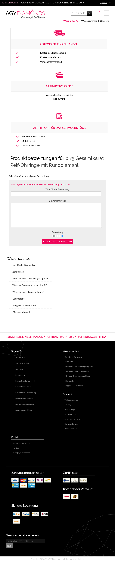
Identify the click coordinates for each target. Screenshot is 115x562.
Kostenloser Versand (50, 57)
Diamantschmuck (21, 312)
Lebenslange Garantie (24, 398)
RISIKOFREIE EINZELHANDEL (59, 44)
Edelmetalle (18, 298)
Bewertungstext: (57, 200)
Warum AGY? (70, 20)
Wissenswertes (89, 20)
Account (104, 2)
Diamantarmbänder (72, 429)
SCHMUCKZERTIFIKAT (93, 336)
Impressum (20, 375)
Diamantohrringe (71, 424)
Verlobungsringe (71, 400)
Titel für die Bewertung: (57, 189)
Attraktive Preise (22, 363)
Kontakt (16, 448)
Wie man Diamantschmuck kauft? (29, 285)
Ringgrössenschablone (24, 305)
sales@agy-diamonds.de (22, 453)
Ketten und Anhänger (73, 419)
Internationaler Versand (25, 381)
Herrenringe (70, 409)
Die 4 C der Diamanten (23, 264)
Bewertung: (57, 232)
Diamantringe (70, 414)
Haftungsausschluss (23, 410)
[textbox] (79, 13)
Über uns (104, 20)
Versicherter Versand (51, 61)
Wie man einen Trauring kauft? (28, 291)
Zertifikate (18, 271)
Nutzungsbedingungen (24, 404)
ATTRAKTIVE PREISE (60, 336)
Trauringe (68, 405)
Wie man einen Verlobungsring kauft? (31, 278)
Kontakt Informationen (22, 443)
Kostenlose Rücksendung (53, 52)
